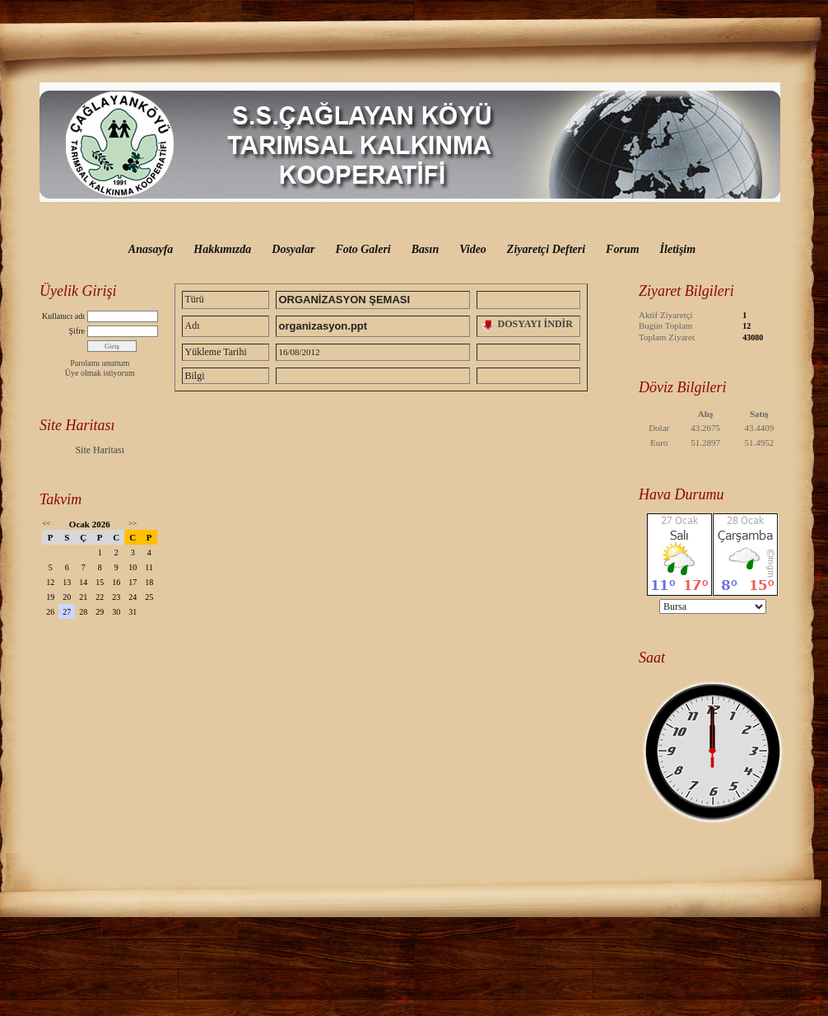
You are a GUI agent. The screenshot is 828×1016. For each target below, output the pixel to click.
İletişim (678, 249)
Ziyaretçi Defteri (546, 249)
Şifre (77, 330)
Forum (622, 249)
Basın (425, 249)
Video (472, 249)
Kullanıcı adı (63, 316)
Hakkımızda (222, 249)
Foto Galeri (362, 249)
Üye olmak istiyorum (100, 372)
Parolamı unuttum (99, 363)
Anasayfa (150, 249)
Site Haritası (99, 450)
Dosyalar (293, 249)
